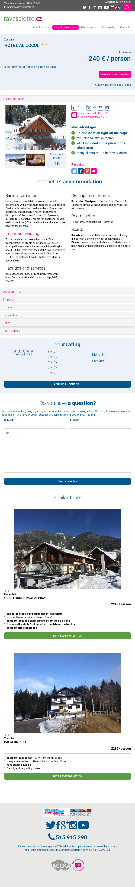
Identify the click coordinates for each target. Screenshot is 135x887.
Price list (8, 307)
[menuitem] (41, 27)
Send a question (67, 481)
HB (91, 108)
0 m (76, 108)
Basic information (13, 98)
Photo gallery (109, 27)
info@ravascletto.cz (23, 7)
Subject (8, 420)
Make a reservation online (115, 74)
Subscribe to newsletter (117, 1)
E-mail (74, 420)
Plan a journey (11, 331)
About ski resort (42, 27)
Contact (124, 27)
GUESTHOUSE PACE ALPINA (24, 598)
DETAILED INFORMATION (67, 635)
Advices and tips (90, 27)
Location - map (12, 291)
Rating (7, 323)
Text (6, 433)
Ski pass (8, 299)
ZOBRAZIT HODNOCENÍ (67, 384)
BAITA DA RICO (15, 742)
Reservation (10, 315)
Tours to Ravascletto (65, 27)
